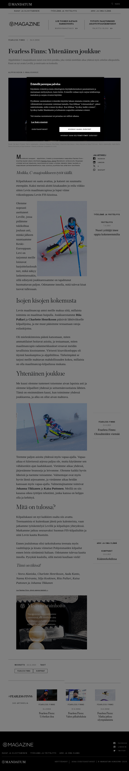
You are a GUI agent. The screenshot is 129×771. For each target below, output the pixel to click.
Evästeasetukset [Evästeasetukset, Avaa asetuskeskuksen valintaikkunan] (40, 129)
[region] (65, 109)
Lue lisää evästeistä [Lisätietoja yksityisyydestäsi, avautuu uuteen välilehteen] (39, 122)
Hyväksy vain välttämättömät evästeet (79, 135)
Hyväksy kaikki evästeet (79, 129)
